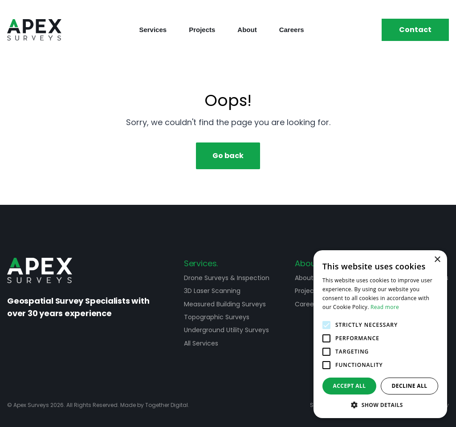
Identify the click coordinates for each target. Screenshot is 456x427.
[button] (380, 404)
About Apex (312, 277)
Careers (291, 29)
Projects (202, 29)
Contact (415, 29)
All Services (201, 343)
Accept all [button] (349, 386)
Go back (228, 155)
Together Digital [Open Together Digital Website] (166, 405)
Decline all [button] (410, 386)
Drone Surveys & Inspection (226, 277)
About (246, 29)
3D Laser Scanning (212, 290)
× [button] (437, 259)
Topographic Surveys (216, 317)
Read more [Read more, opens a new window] (384, 307)
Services (153, 29)
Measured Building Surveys (225, 304)
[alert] (380, 334)
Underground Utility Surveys (226, 329)
